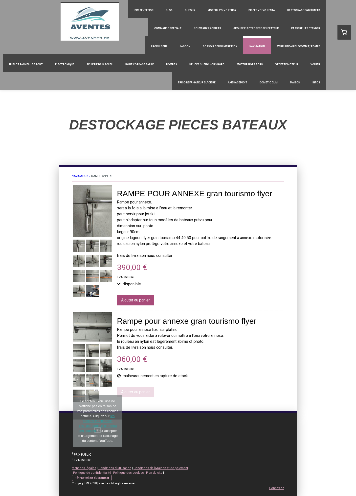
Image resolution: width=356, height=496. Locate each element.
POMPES (171, 64)
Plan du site (154, 472)
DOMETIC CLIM (269, 82)
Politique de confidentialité (92, 472)
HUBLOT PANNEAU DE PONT (26, 64)
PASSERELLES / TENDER (305, 28)
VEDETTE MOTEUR (286, 64)
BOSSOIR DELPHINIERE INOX (220, 46)
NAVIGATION (257, 46)
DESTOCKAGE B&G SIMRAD (303, 10)
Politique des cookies (128, 472)
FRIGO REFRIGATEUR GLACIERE (197, 82)
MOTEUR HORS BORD (250, 64)
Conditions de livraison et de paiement (161, 468)
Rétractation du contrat (91, 478)
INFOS (316, 82)
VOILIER (315, 64)
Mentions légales (84, 468)
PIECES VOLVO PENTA (261, 10)
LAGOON (185, 46)
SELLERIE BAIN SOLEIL (100, 64)
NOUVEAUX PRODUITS (207, 28)
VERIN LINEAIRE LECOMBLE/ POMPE (298, 46)
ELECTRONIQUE (64, 64)
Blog (169, 10)
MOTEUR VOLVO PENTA (222, 10)
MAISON (295, 82)
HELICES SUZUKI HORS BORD (206, 64)
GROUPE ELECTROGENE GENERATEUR (256, 28)
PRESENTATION (144, 10)
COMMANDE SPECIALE (167, 28)
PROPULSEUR (159, 46)
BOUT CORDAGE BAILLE (139, 64)
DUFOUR (190, 10)
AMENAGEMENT (237, 82)
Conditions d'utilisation (114, 468)
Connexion (276, 488)
